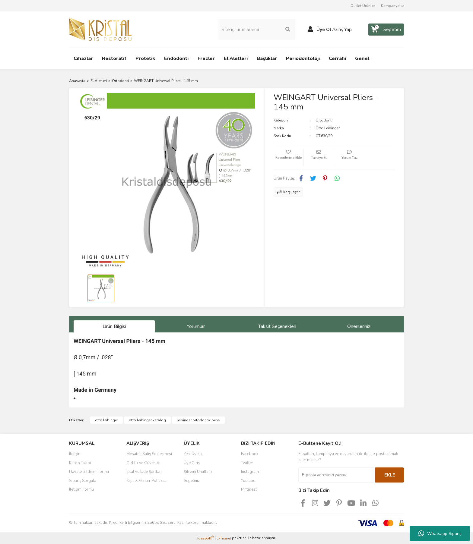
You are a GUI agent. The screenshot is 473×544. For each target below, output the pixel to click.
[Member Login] (310, 29)
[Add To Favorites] (289, 157)
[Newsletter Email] (336, 475)
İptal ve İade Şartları (144, 471)
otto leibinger (106, 420)
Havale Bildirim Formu (89, 471)
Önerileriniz (358, 326)
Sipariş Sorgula (82, 480)
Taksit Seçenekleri (277, 326)
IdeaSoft (205, 538)
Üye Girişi (192, 463)
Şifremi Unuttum (198, 471)
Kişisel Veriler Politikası (146, 480)
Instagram (250, 471)
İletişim (75, 454)
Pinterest (249, 489)
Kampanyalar (392, 5)
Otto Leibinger (328, 128)
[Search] (256, 29)
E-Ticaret (224, 538)
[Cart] (386, 30)
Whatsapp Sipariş (440, 533)
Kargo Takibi (80, 463)
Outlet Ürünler (363, 5)
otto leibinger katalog (147, 420)
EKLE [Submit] (389, 475)
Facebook (249, 454)
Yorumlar (196, 326)
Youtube (248, 480)
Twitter (247, 463)
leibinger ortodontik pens (198, 420)
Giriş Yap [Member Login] (343, 30)
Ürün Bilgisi (114, 326)
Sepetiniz (192, 480)
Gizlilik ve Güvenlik (143, 463)
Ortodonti (324, 120)
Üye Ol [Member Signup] (324, 30)
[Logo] (100, 29)
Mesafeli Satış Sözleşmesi (149, 454)
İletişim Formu (81, 489)
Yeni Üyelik (193, 454)
